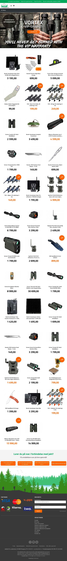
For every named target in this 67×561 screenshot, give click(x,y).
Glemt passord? (63, 511)
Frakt (14, 546)
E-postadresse (38, 499)
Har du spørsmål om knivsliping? (8, 463)
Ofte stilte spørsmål (51, 546)
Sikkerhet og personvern (32, 546)
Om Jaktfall (37, 530)
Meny (3, 10)
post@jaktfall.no (38, 549)
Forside (36, 520)
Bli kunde (37, 522)
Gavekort (37, 531)
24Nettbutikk (36, 558)
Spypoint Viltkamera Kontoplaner (42, 528)
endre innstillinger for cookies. (39, 555)
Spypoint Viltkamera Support (41, 525)
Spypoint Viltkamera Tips (41, 526)
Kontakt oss (37, 533)
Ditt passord (37, 505)
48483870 (30, 549)
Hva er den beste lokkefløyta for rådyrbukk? (25, 463)
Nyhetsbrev (42, 546)
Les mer (30, 555)
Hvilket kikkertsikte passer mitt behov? (42, 463)
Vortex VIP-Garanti (39, 523)
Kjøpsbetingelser (20, 546)
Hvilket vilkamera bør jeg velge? (59, 463)
